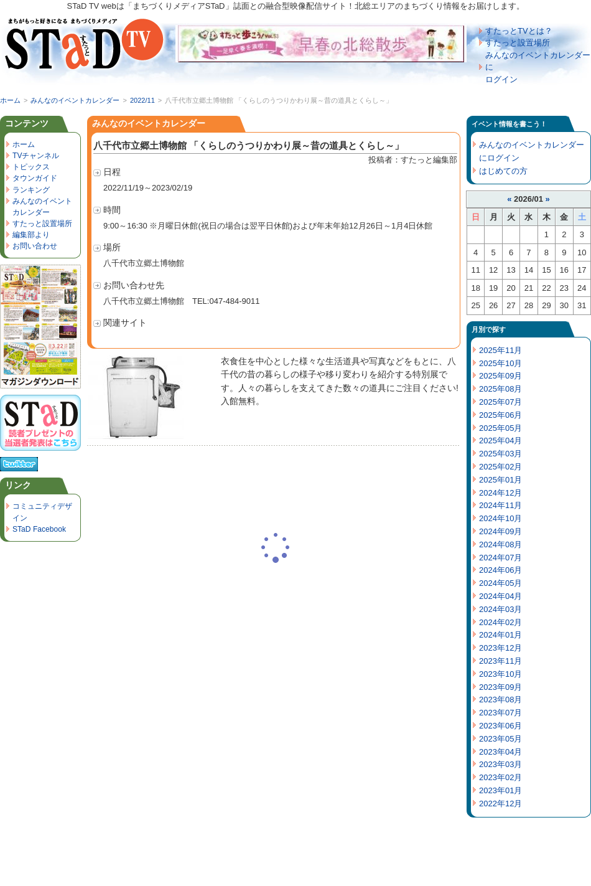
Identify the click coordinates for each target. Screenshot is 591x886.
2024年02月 (500, 622)
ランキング (31, 190)
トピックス (31, 167)
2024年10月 (500, 518)
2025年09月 (500, 375)
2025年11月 (500, 350)
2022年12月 (500, 803)
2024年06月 (500, 570)
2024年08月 (500, 544)
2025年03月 (500, 453)
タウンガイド (34, 178)
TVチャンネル (35, 155)
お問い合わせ (34, 246)
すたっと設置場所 (517, 42)
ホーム (10, 100)
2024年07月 (500, 557)
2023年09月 (500, 687)
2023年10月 (500, 674)
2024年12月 (500, 492)
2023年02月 (500, 777)
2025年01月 (500, 479)
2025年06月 (500, 415)
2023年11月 (500, 661)
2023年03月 (500, 764)
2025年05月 (500, 428)
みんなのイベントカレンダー (74, 100)
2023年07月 (500, 712)
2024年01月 (500, 634)
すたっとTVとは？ (518, 30)
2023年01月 (500, 790)
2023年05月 (500, 738)
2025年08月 (500, 389)
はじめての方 (503, 171)
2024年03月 (500, 609)
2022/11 (142, 100)
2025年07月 (500, 402)
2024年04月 (500, 596)
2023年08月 (500, 699)
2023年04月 (500, 751)
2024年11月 (500, 505)
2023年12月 (500, 648)
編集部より (31, 234)
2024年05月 (500, 583)
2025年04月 (500, 440)
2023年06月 (500, 725)
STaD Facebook (39, 529)
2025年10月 (500, 363)
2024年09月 (500, 531)
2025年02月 (500, 466)
